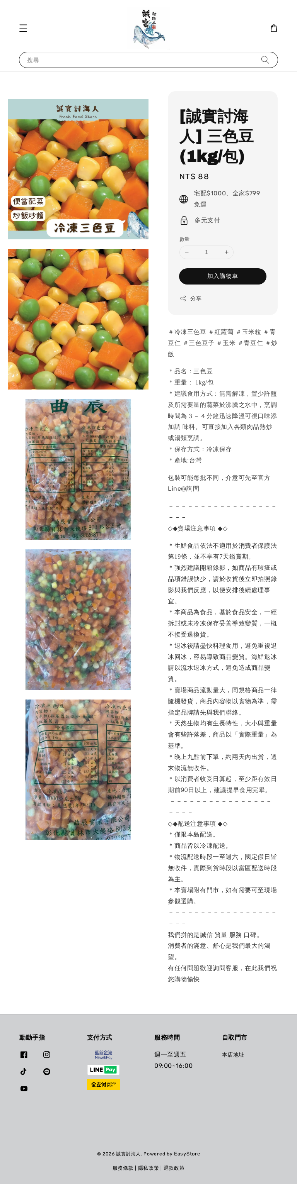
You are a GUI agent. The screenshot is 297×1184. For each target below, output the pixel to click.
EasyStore (187, 1154)
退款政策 (174, 1168)
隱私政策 (148, 1168)
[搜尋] (265, 59)
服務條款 (123, 1168)
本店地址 (233, 1055)
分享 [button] (190, 298)
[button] (23, 28)
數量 (184, 239)
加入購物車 (222, 276)
